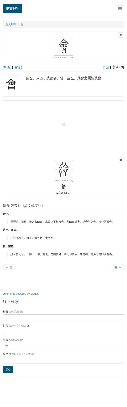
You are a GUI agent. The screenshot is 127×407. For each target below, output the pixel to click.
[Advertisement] (63, 113)
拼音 (16, 325)
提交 (8, 369)
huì (106, 67)
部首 (13, 339)
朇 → (117, 267)
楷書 (13, 311)
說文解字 (12, 8)
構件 (19, 353)
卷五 (7, 67)
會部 (18, 67)
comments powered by (21, 293)
